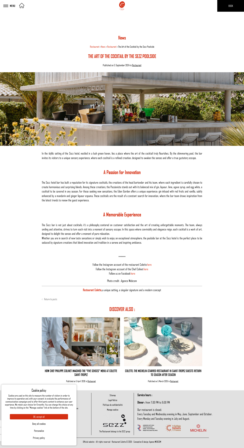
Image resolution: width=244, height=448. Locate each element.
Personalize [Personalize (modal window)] (39, 430)
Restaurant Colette (92, 290)
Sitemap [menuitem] (113, 395)
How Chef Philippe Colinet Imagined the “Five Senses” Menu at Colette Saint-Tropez (81, 373)
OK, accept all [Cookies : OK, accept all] (39, 416)
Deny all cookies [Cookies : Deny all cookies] (39, 423)
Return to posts (49, 299)
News (103, 46)
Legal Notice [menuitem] (112, 400)
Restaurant (95, 46)
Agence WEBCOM (155, 441)
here (149, 264)
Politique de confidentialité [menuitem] (113, 404)
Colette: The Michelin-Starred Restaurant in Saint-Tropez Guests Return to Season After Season (163, 373)
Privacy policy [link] (39, 437)
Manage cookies (112, 409)
